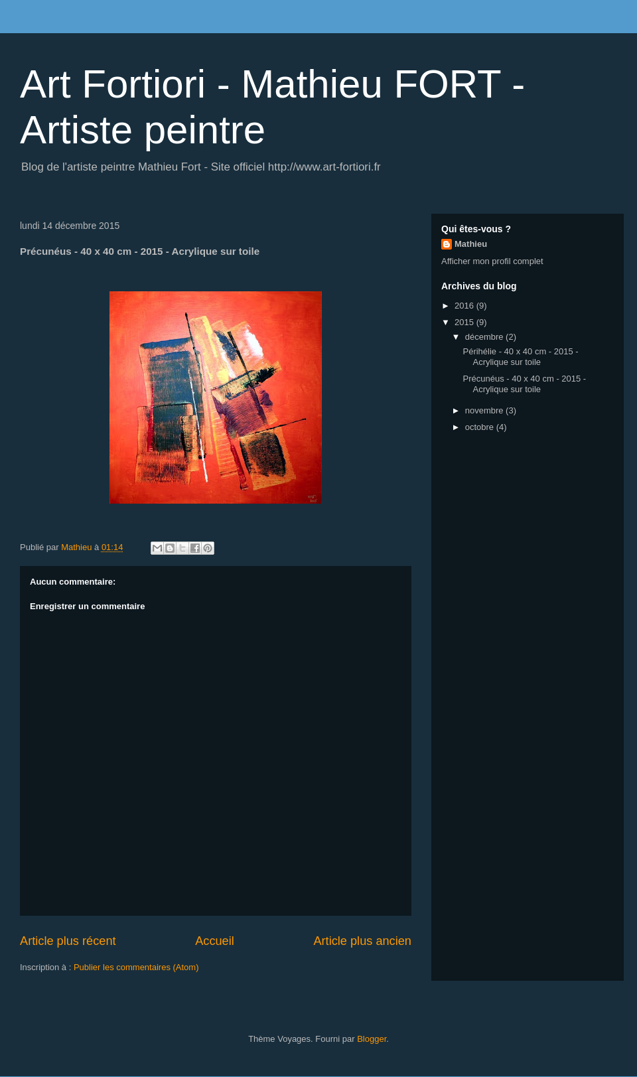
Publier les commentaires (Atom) (136, 967)
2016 (465, 306)
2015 (465, 322)
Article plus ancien (362, 941)
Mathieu (471, 244)
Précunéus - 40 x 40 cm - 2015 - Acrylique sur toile (524, 384)
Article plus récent (68, 941)
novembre (485, 410)
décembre (485, 337)
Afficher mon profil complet (492, 261)
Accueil (214, 941)
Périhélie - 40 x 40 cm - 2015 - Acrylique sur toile (520, 356)
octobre (480, 427)
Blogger (371, 1039)
